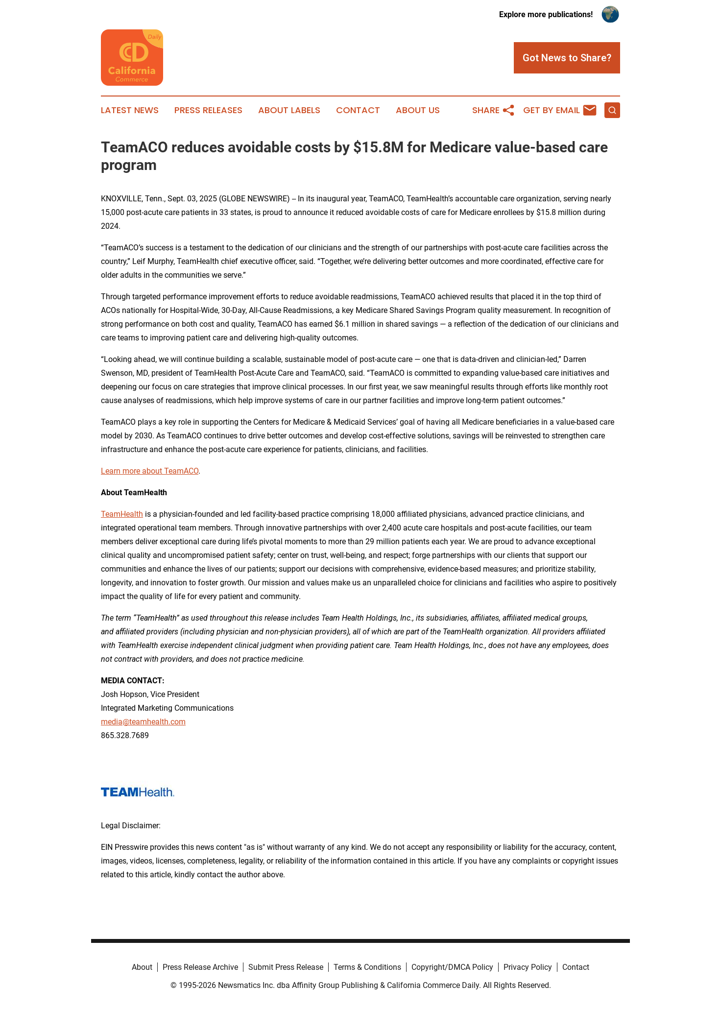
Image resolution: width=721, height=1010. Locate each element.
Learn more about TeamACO (149, 471)
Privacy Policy (528, 967)
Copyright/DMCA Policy (452, 967)
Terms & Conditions (367, 967)
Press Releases (208, 110)
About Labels (289, 110)
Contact (358, 110)
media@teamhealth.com (143, 721)
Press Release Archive (200, 967)
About (142, 967)
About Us (418, 110)
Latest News (130, 110)
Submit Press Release (285, 967)
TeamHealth (122, 514)
